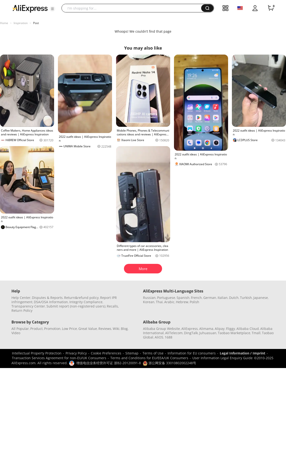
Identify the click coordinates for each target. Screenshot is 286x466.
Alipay (220, 328)
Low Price (69, 328)
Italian (223, 297)
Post (36, 23)
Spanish (183, 297)
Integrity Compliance (85, 302)
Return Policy (21, 310)
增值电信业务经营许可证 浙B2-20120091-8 (108, 363)
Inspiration (21, 23)
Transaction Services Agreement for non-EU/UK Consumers (59, 358)
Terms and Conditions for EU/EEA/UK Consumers (149, 358)
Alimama (206, 328)
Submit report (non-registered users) (75, 306)
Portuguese (166, 297)
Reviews (104, 328)
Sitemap (131, 353)
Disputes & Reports (47, 297)
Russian (149, 297)
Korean (148, 302)
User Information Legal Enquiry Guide (222, 358)
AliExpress (189, 328)
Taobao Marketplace (234, 333)
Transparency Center (28, 306)
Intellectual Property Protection (36, 353)
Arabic (169, 302)
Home (4, 23)
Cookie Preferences (106, 353)
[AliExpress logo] (30, 8)
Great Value (87, 328)
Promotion (52, 328)
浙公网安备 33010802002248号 (169, 363)
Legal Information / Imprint (242, 353)
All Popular (20, 328)
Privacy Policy (76, 353)
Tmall (256, 333)
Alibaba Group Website (161, 328)
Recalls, (113, 306)
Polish (194, 302)
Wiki (116, 328)
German (209, 297)
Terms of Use (153, 353)
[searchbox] (133, 8)
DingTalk (191, 333)
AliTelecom (174, 333)
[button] (52, 9)
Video (15, 333)
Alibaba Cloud (247, 328)
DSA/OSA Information (51, 302)
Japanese (260, 297)
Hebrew (182, 302)
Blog (124, 328)
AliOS (159, 337)
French (196, 297)
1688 (168, 337)
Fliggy (230, 328)
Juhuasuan (207, 333)
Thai (159, 302)
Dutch (234, 297)
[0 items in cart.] (271, 8)
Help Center (21, 297)
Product (36, 328)
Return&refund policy (81, 297)
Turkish (246, 297)
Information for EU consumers (192, 353)
